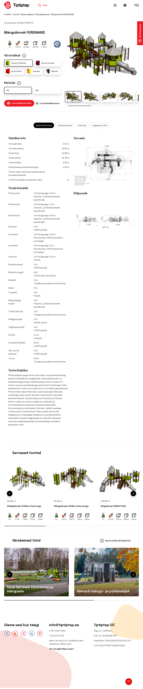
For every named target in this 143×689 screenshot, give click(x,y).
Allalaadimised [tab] (65, 125)
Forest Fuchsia (44, 63)
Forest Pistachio (15, 63)
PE (7, 90)
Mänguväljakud (27, 14)
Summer (33, 71)
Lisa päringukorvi (19, 103)
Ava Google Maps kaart (61, 648)
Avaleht (7, 14)
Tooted (16, 14)
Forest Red (13, 71)
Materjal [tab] (82, 125)
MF (37, 90)
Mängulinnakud (43, 14)
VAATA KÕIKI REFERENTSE (115, 541)
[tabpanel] (71, 283)
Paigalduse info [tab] (99, 125)
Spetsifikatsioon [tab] (44, 125)
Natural (51, 71)
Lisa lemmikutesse (47, 103)
